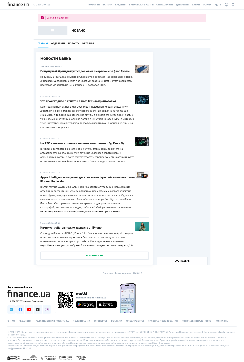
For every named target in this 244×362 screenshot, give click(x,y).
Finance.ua (108, 273)
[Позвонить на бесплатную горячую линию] (29, 301)
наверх (182, 261)
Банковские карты (141, 5)
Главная (43, 43)
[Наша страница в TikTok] (38, 309)
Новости (94, 5)
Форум (207, 5)
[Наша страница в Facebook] (20, 309)
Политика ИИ (81, 321)
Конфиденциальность (197, 321)
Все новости (94, 255)
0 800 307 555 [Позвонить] (41, 5)
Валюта (107, 5)
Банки (196, 5)
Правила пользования (163, 321)
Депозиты (182, 5)
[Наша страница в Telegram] (11, 309)
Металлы (88, 43)
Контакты (222, 321)
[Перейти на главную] (18, 4)
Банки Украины (123, 273)
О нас (11, 321)
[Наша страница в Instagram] (47, 309)
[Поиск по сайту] (233, 5)
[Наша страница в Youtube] (29, 309)
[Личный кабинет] (226, 5)
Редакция (25, 321)
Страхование (164, 5)
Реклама (116, 321)
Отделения (58, 43)
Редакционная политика (52, 321)
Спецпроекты (135, 321)
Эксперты (100, 321)
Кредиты (120, 5)
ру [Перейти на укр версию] (218, 5)
